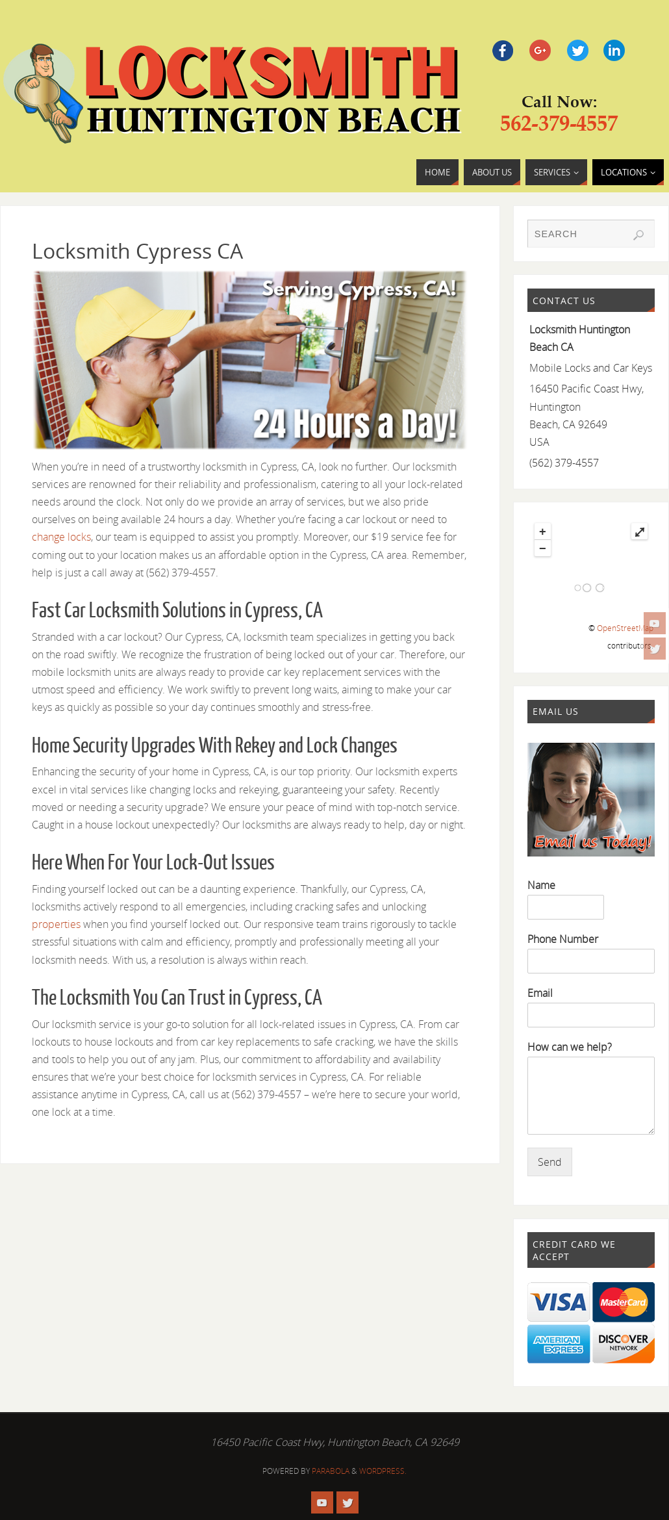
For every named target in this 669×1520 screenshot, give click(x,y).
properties (56, 924)
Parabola (330, 1470)
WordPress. (383, 1470)
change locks (61, 537)
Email (540, 993)
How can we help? (569, 1047)
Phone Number (562, 939)
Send (550, 1162)
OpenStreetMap (625, 628)
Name (541, 885)
